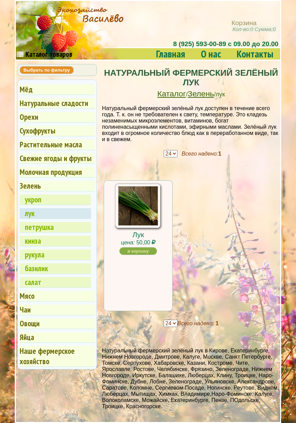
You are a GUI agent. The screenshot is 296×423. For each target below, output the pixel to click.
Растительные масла (51, 144)
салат (33, 282)
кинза (33, 241)
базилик (36, 268)
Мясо (27, 296)
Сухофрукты (37, 131)
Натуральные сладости (54, 103)
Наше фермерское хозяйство (47, 356)
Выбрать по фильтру (46, 70)
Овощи (30, 323)
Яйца (27, 337)
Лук (138, 235)
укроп (33, 199)
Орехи (29, 117)
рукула (34, 255)
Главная (170, 54)
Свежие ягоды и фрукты (56, 158)
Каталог (171, 93)
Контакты (255, 54)
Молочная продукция (51, 172)
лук (29, 213)
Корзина (254, 26)
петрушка (39, 227)
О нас (211, 54)
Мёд (26, 89)
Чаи (25, 310)
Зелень (201, 93)
